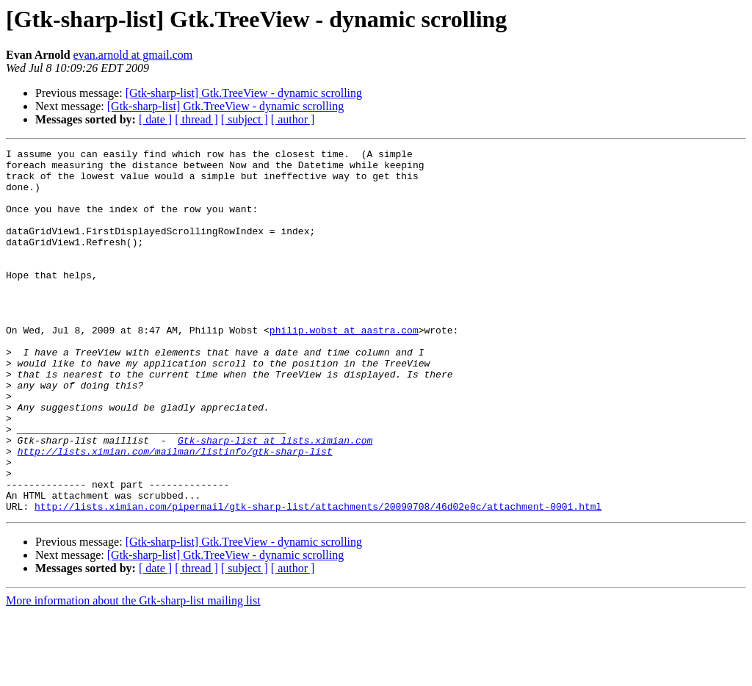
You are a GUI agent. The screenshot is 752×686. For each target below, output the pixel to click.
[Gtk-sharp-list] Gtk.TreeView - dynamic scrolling (244, 93)
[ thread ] (196, 119)
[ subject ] (244, 119)
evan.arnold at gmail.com (133, 54)
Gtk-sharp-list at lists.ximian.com (275, 499)
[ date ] (155, 119)
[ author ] (293, 119)
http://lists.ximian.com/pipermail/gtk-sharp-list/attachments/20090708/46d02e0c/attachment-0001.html (318, 578)
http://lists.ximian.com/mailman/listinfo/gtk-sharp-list (175, 512)
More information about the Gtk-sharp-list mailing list (133, 673)
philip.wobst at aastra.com (344, 367)
